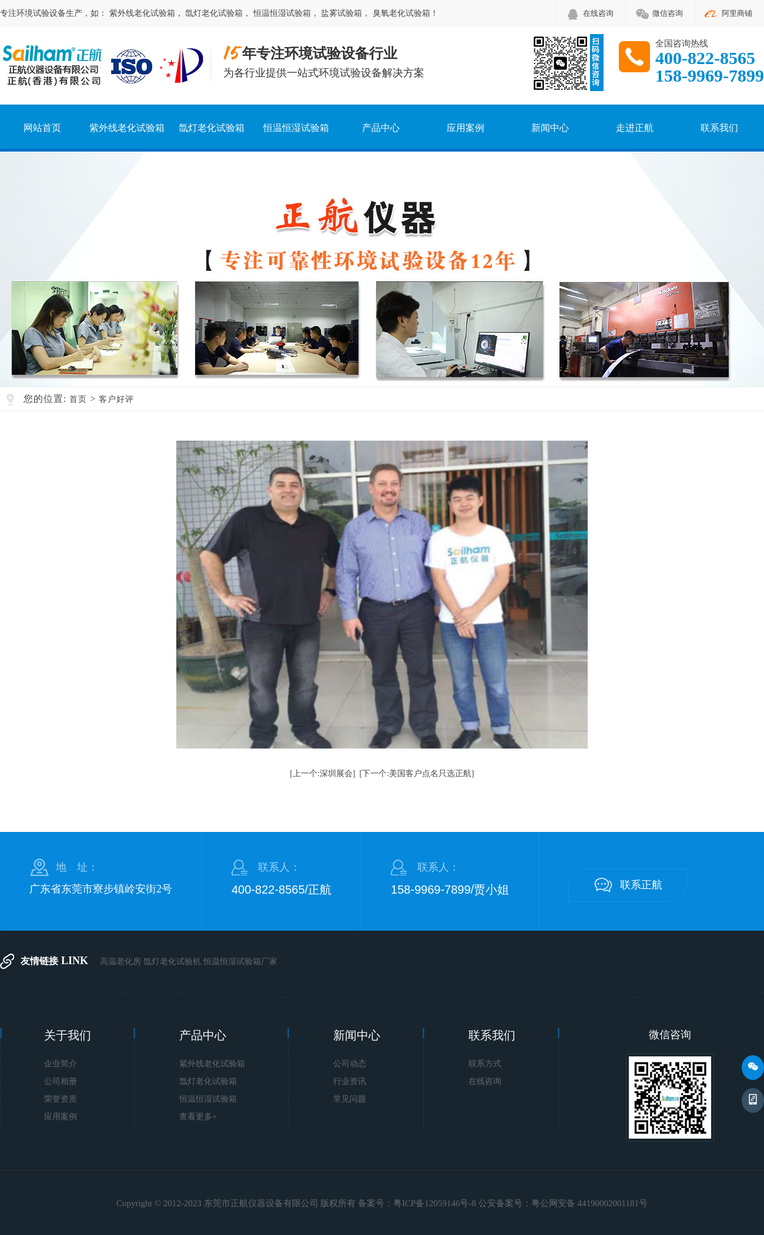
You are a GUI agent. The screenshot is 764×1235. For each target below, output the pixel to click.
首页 (78, 399)
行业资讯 (349, 1081)
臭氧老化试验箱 (401, 13)
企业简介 (60, 1063)
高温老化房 (120, 961)
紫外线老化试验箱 (142, 13)
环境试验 (32, 13)
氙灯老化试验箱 (214, 13)
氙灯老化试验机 (172, 961)
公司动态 (349, 1063)
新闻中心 (550, 128)
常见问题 (349, 1099)
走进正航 (635, 128)
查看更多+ (198, 1116)
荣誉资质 (60, 1099)
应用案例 (465, 128)
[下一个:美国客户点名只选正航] (417, 773)
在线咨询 (598, 13)
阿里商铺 (737, 13)
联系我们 (719, 128)
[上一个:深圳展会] (322, 773)
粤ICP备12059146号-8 (434, 1203)
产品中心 (381, 128)
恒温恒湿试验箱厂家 (240, 961)
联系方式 (484, 1063)
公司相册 (60, 1081)
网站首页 (42, 128)
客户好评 (116, 399)
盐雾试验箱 (341, 13)
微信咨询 (667, 13)
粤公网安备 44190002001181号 (589, 1203)
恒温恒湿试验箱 (282, 13)
